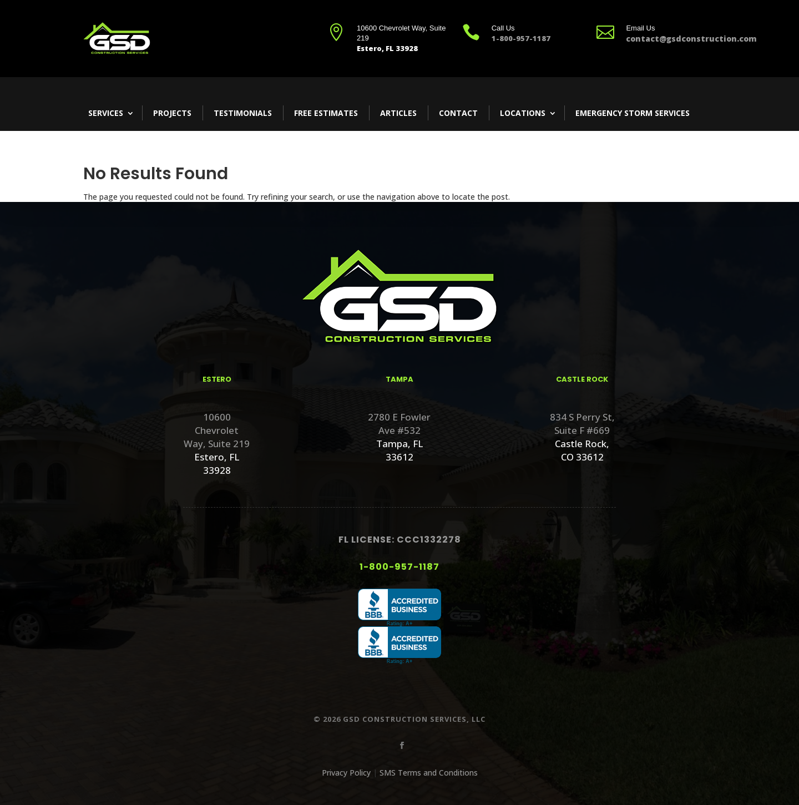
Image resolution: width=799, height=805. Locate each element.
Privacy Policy (346, 772)
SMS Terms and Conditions (429, 772)
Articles (398, 113)
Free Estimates (326, 113)
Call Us (503, 28)
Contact (458, 113)
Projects (172, 113)
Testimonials (243, 113)
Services (105, 113)
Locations (522, 113)
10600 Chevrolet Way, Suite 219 (217, 430)
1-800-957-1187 (399, 566)
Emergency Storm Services (632, 113)
